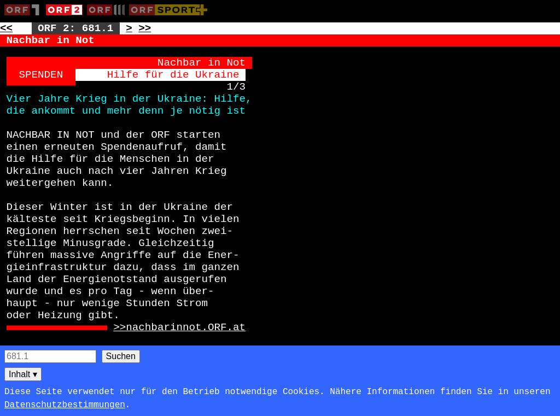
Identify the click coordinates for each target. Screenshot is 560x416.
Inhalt (23, 374)
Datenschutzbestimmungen (64, 405)
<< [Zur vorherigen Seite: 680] (6, 28)
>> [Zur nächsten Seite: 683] (144, 28)
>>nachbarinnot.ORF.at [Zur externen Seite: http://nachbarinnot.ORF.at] (179, 327)
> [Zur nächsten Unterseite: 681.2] (129, 28)
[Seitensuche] (50, 356)
